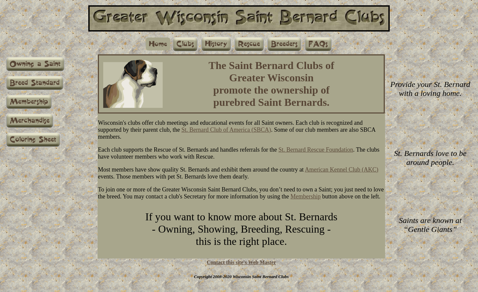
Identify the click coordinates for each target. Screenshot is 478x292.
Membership (305, 196)
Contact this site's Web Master (241, 262)
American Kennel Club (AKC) (341, 169)
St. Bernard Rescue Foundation (316, 149)
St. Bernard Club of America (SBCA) (226, 129)
